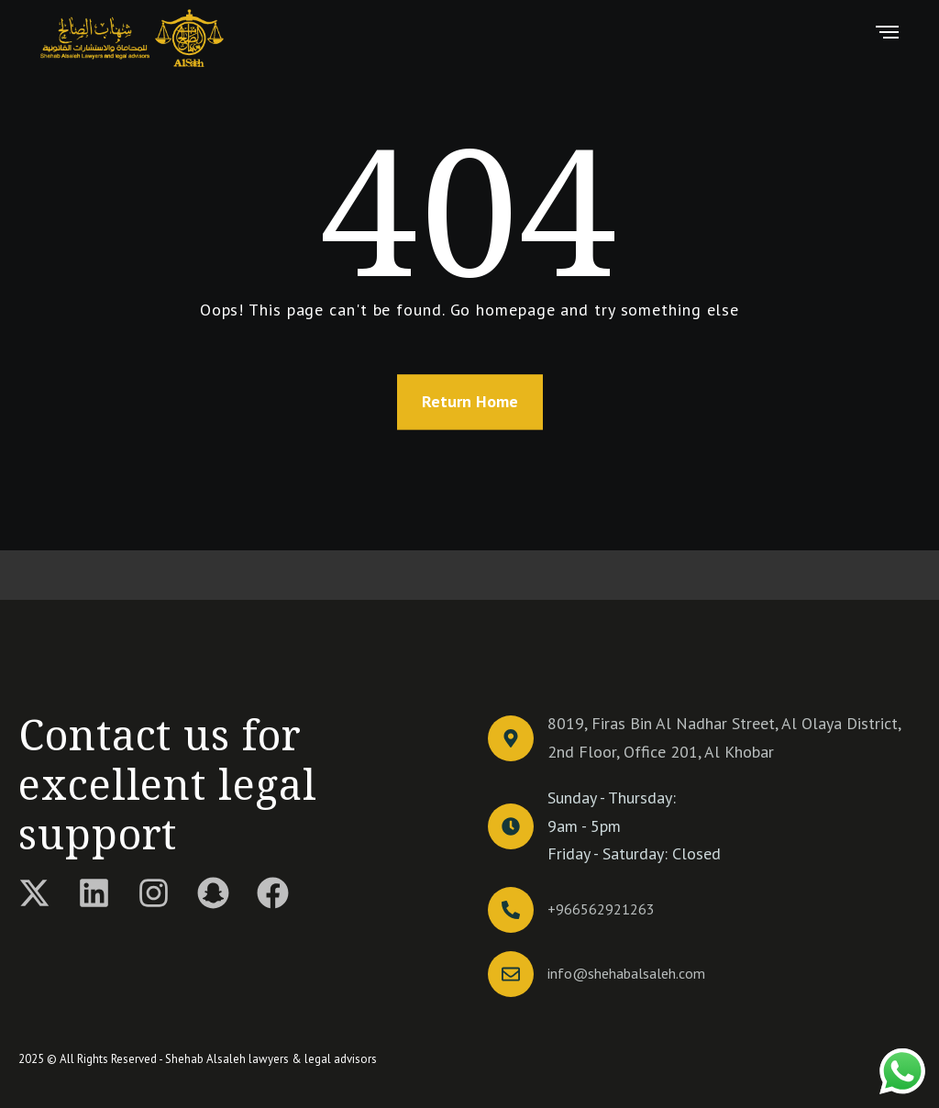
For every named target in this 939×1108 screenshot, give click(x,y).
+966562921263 (601, 909)
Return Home (470, 401)
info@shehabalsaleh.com (626, 973)
